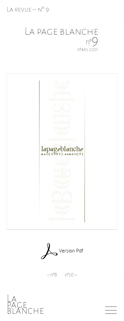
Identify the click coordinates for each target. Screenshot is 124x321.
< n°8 (52, 274)
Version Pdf (62, 251)
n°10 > (71, 274)
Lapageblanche (25, 304)
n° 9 (43, 9)
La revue (20, 9)
